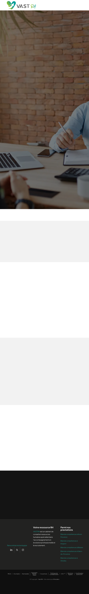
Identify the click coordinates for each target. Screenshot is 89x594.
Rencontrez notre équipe (17, 545)
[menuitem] (9, 573)
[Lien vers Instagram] (23, 550)
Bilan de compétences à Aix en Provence (71, 535)
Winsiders (56, 579)
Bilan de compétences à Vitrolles (69, 559)
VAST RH (36, 531)
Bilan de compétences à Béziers (71, 547)
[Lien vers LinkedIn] (11, 550)
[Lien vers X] (17, 550)
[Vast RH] (21, 5)
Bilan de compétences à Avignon (69, 542)
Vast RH (40, 579)
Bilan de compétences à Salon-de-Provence (71, 552)
